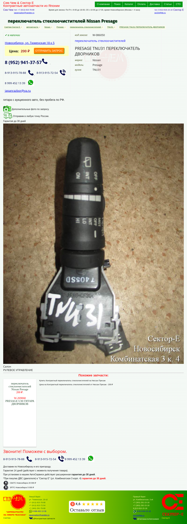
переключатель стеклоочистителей (85, 27)
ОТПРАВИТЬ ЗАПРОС (49, 50)
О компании (103, 4)
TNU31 (110, 27)
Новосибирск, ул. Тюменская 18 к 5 (29, 43)
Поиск (117, 4)
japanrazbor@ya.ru (18, 91)
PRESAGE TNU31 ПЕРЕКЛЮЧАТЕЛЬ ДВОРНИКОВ (142, 27)
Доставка (155, 4)
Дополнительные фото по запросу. (26, 109)
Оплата (141, 4)
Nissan (47, 27)
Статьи (168, 4)
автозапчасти (32, 27)
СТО (178, 4)
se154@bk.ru (160, 13)
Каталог (129, 4)
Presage (60, 27)
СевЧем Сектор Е (12, 27)
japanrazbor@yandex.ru (24, 13)
